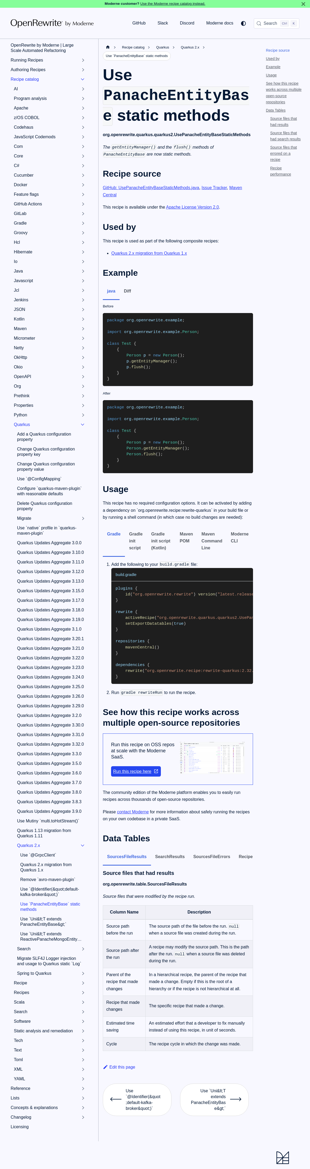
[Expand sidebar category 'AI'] (83, 89)
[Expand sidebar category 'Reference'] (83, 1088)
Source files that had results (283, 121)
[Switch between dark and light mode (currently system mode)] (243, 23)
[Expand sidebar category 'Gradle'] (83, 223)
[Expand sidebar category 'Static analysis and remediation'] (83, 1031)
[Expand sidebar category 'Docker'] (83, 185)
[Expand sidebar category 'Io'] (83, 261)
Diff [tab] (127, 291)
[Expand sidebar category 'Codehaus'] (83, 127)
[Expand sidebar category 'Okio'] (83, 367)
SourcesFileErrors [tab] (211, 856)
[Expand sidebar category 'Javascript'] (83, 281)
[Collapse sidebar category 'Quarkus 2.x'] (82, 845)
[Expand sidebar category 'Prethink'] (83, 396)
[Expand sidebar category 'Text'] (83, 1050)
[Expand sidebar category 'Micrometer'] (83, 338)
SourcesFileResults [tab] (127, 856)
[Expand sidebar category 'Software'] (83, 1021)
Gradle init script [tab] (136, 541)
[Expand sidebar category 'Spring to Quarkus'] (83, 973)
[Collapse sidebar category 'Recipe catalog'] (82, 79)
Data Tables (276, 110)
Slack (163, 23)
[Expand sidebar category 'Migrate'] (83, 518)
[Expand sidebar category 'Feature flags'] (83, 194)
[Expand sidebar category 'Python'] (83, 415)
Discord (187, 23)
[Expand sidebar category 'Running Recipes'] (83, 60)
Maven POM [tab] (186, 537)
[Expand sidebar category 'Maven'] (83, 328)
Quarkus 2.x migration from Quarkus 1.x (149, 253)
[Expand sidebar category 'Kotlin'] (83, 319)
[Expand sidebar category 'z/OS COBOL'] (83, 117)
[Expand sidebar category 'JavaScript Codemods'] (83, 137)
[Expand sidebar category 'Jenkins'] (83, 300)
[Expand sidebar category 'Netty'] (83, 348)
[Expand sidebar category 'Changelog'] (83, 1117)
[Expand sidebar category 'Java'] (83, 271)
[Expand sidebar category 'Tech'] (83, 1040)
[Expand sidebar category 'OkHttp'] (83, 357)
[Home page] (108, 47)
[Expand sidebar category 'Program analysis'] (83, 98)
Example (273, 67)
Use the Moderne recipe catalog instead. (172, 4)
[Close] (303, 4)
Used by (273, 58)
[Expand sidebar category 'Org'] (83, 386)
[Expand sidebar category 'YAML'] (83, 1079)
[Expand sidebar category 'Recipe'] (83, 983)
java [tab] (111, 291)
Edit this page (119, 1067)
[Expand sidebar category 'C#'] (83, 165)
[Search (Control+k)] (276, 23)
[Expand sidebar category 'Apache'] (83, 108)
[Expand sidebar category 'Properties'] (83, 405)
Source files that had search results (285, 136)
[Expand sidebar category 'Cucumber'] (83, 175)
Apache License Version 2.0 (192, 207)
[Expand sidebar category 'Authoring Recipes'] (83, 70)
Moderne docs (219, 23)
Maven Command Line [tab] (212, 541)
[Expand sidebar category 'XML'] (83, 1069)
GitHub (139, 23)
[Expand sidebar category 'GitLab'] (83, 213)
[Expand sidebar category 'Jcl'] (83, 290)
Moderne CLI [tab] (240, 537)
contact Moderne (133, 812)
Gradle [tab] (114, 534)
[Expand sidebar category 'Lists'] (83, 1098)
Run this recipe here (136, 771)
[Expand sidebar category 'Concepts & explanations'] (83, 1107)
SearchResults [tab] (170, 856)
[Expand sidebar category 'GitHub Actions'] (83, 204)
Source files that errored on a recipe (283, 153)
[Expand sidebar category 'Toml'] (83, 1060)
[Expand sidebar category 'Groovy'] (83, 233)
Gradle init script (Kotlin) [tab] (160, 541)
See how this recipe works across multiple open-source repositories (284, 92)
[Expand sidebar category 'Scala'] (83, 1002)
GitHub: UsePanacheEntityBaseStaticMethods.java (151, 187)
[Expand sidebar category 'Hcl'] (83, 242)
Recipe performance (280, 171)
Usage (271, 75)
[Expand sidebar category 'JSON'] (83, 309)
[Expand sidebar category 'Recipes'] (83, 992)
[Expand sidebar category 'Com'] (83, 146)
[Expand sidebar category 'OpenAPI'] (83, 376)
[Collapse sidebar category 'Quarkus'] (82, 424)
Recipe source (278, 50)
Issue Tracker (214, 187)
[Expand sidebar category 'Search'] (83, 949)
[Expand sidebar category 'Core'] (83, 156)
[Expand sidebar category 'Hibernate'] (83, 252)
